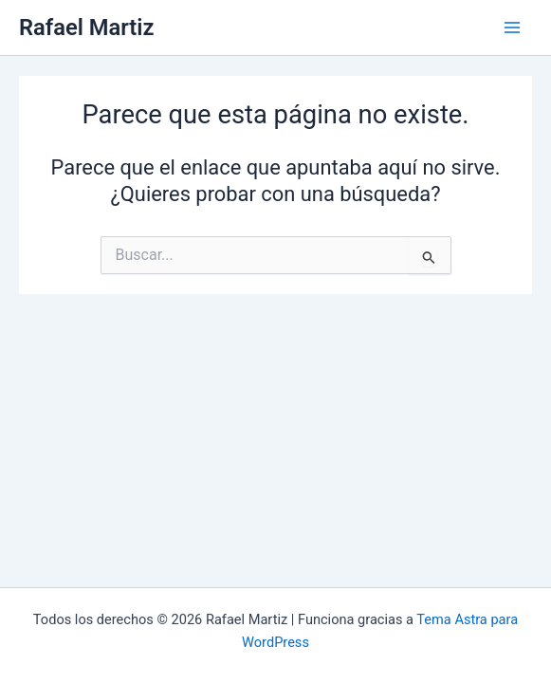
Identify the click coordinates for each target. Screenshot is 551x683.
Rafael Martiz (86, 27)
